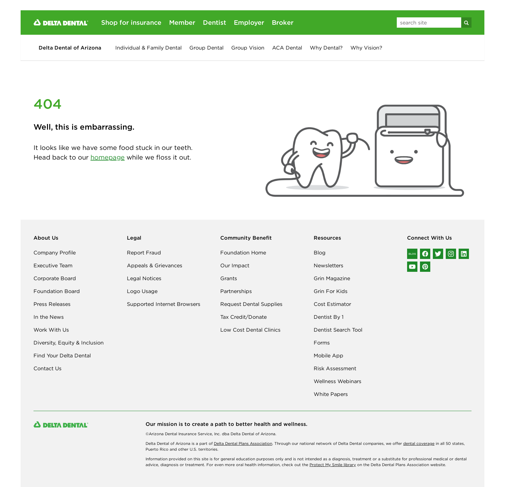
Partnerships (236, 291)
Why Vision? (366, 47)
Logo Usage (142, 291)
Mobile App (328, 355)
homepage (108, 157)
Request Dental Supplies (251, 304)
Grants (228, 278)
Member (182, 22)
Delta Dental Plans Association (243, 443)
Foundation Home (243, 252)
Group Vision (247, 47)
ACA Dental (287, 47)
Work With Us (51, 329)
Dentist (214, 22)
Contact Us (47, 368)
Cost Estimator (332, 304)
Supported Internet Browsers (163, 304)
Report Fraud (144, 252)
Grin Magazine (332, 278)
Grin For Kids (331, 291)
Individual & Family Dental (148, 47)
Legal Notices (144, 278)
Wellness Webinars (337, 381)
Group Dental (206, 47)
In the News (48, 317)
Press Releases (52, 304)
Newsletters (328, 265)
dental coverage (418, 443)
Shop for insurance (131, 22)
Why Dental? (326, 47)
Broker (282, 22)
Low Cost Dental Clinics (250, 329)
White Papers (331, 394)
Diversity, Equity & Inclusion (68, 342)
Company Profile (54, 252)
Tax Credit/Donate (243, 317)
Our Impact (234, 265)
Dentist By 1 (329, 317)
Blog (320, 252)
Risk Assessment (335, 368)
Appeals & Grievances (154, 265)
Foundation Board (56, 291)
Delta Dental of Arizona (70, 47)
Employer (249, 22)
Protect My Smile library (333, 464)
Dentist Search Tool (338, 329)
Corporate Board (54, 278)
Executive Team (52, 265)
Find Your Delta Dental (62, 355)
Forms (322, 342)
